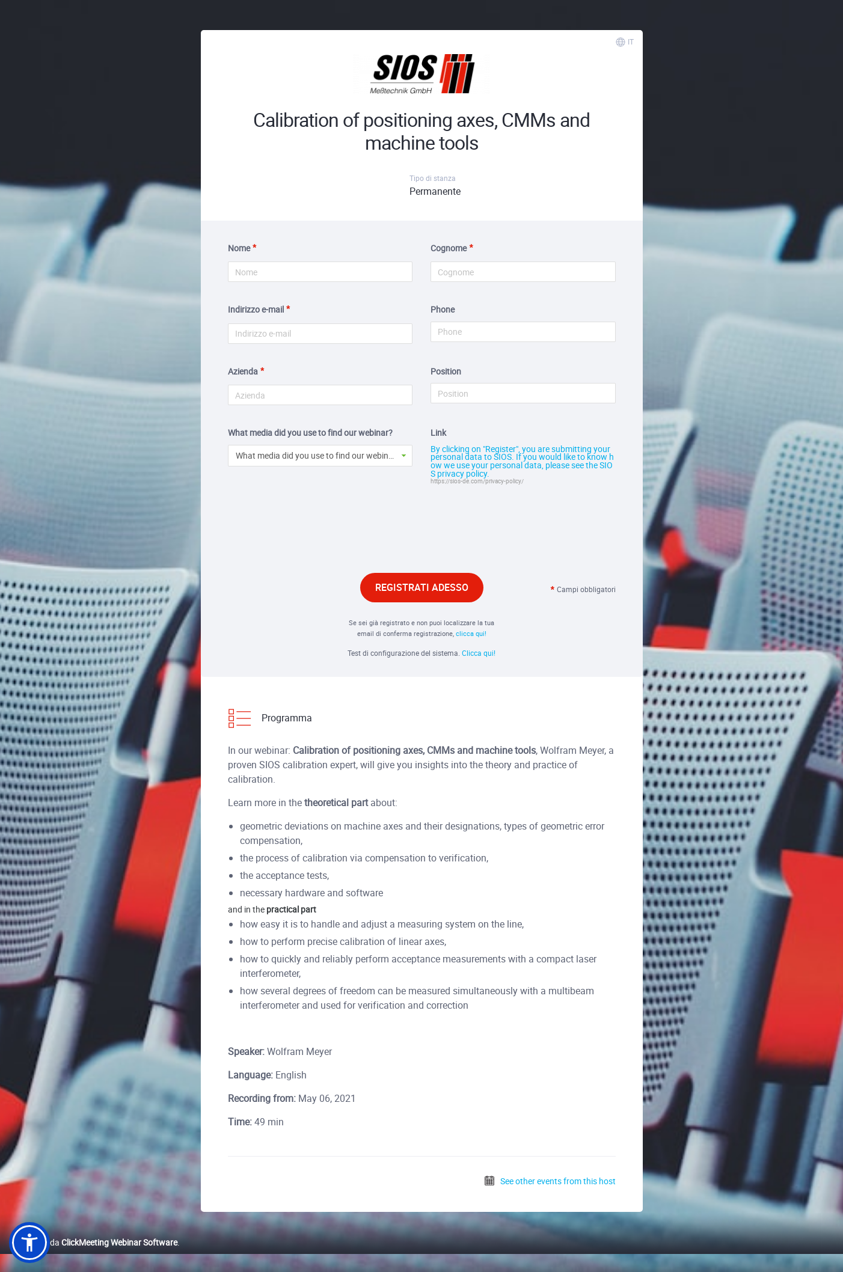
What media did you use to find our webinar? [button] (318, 455)
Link (438, 432)
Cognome (449, 248)
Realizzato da (93, 1242)
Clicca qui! (478, 653)
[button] (29, 1242)
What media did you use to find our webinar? (310, 432)
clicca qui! (471, 633)
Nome (239, 248)
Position (446, 371)
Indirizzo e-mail (256, 309)
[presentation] (421, 535)
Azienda (243, 371)
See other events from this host (549, 1181)
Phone (443, 309)
